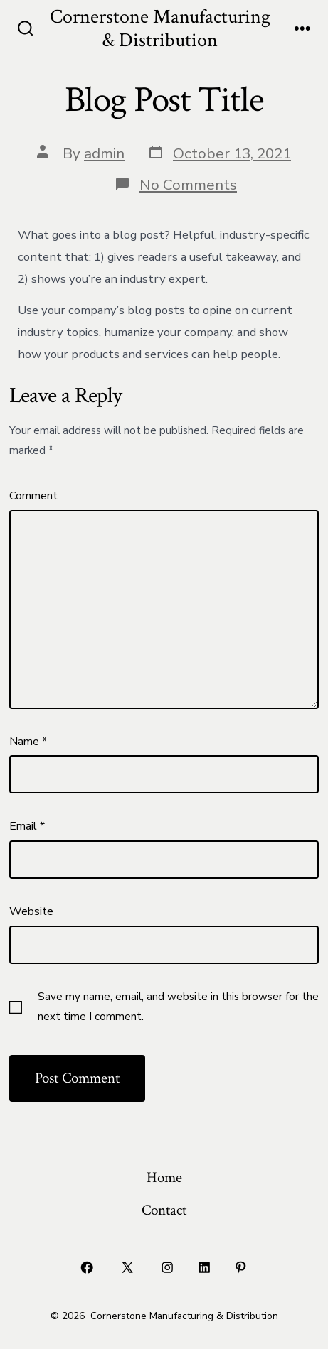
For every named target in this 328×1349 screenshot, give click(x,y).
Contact (164, 1210)
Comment (33, 496)
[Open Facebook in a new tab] (87, 1267)
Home (164, 1177)
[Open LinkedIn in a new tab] (204, 1267)
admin (104, 153)
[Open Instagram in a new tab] (168, 1267)
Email (27, 826)
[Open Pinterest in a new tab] (241, 1267)
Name (28, 741)
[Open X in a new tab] (127, 1267)
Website (31, 911)
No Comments (188, 185)
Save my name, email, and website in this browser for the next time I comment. (178, 1007)
